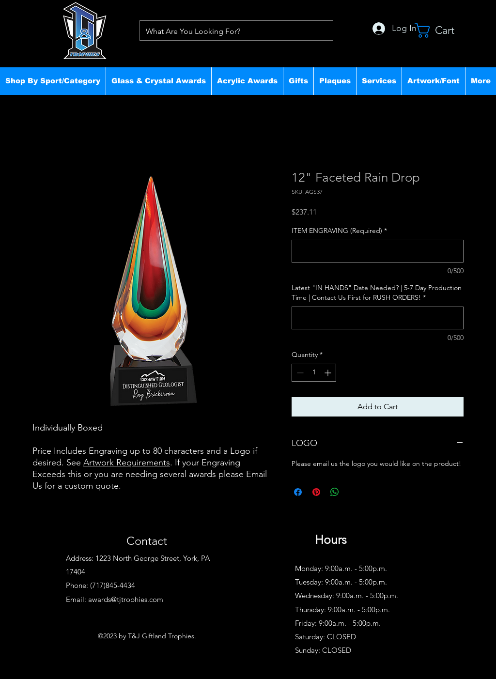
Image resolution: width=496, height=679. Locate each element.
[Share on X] (353, 492)
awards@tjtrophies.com (125, 599)
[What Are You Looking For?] (233, 31)
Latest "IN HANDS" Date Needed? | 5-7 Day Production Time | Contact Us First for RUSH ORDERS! (377, 292)
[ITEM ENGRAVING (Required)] (377, 251)
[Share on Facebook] (298, 492)
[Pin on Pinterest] (316, 492)
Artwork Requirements (126, 462)
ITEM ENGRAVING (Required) (339, 230)
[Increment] (329, 372)
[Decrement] (299, 372)
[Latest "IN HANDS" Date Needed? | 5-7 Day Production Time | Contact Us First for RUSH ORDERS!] (377, 318)
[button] (53, 81)
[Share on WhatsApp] (335, 492)
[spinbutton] (314, 372)
